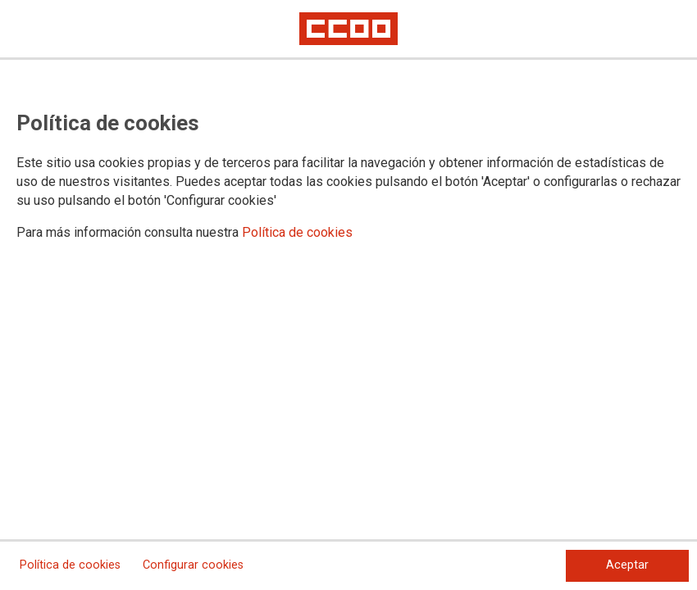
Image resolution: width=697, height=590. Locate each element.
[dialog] (348, 295)
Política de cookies (297, 232)
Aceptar (627, 565)
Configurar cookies (193, 565)
